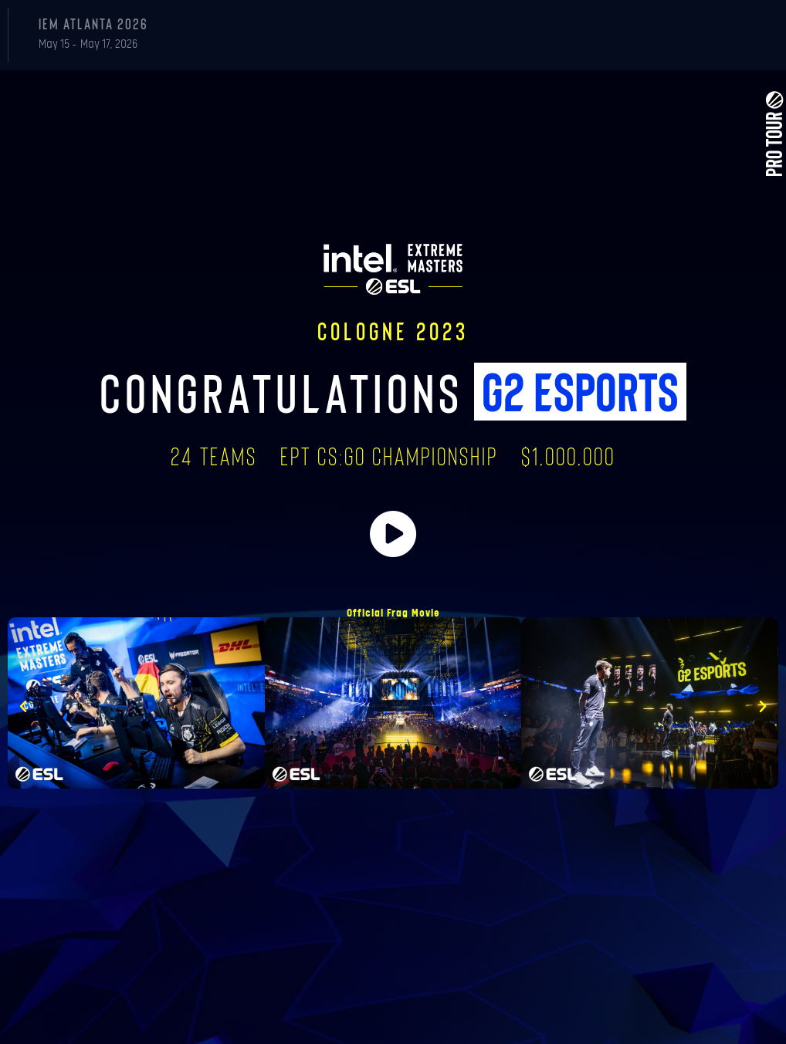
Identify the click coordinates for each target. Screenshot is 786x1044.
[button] (23, 707)
